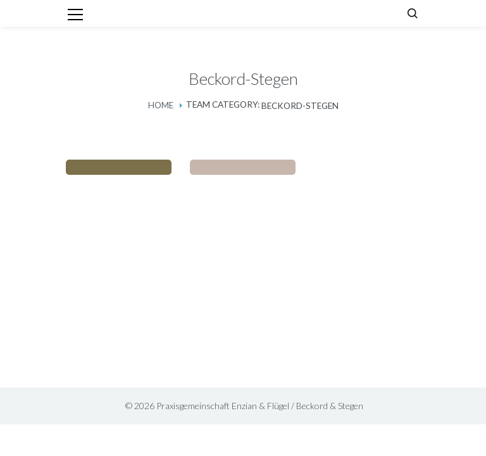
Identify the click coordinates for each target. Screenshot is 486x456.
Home (160, 105)
